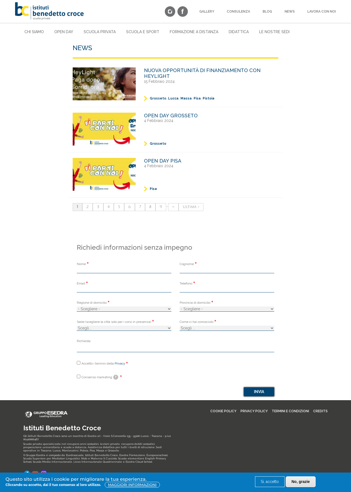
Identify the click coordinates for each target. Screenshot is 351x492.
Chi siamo (34, 32)
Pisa (197, 98)
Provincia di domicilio (195, 303)
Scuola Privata (100, 32)
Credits (320, 411)
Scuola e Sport (142, 32)
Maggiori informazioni (132, 484)
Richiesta (83, 341)
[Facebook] (182, 12)
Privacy (120, 363)
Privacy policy (254, 411)
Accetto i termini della (103, 363)
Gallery (206, 11)
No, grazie (300, 481)
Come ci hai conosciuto (196, 322)
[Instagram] (170, 12)
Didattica (239, 32)
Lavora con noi (321, 11)
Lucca (173, 98)
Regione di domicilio (92, 303)
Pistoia (208, 98)
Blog (267, 11)
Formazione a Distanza (194, 32)
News (290, 11)
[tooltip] (115, 377)
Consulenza (238, 11)
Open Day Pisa (162, 161)
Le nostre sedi (274, 32)
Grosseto (158, 98)
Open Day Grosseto (171, 115)
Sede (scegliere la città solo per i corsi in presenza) (114, 322)
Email (81, 283)
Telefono (186, 283)
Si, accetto (270, 481)
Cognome (187, 264)
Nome (81, 264)
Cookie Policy (223, 411)
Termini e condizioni (290, 411)
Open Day (63, 32)
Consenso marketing (99, 377)
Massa (186, 98)
